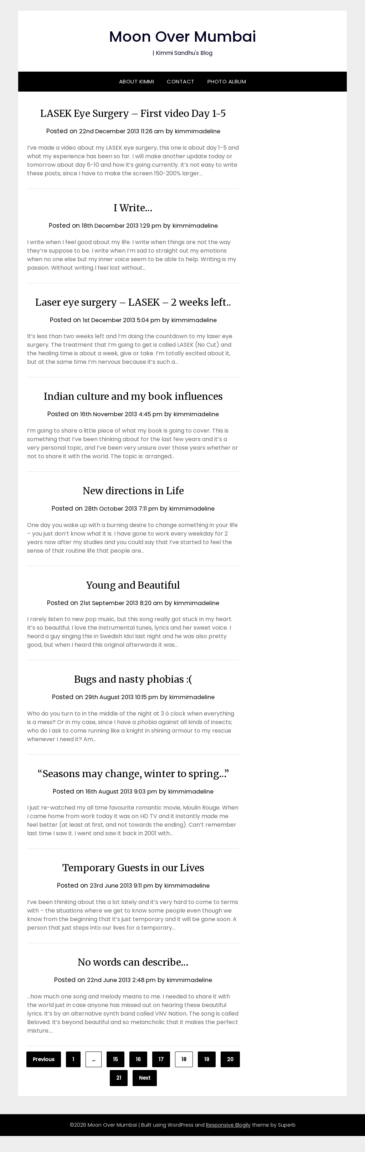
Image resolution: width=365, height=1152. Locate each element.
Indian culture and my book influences (133, 412)
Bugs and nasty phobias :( (133, 695)
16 (138, 1075)
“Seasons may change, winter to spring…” (133, 789)
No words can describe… (133, 978)
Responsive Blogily (228, 1141)
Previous (44, 1075)
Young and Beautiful (133, 601)
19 (206, 1075)
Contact (181, 81)
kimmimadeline (200, 131)
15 (115, 1075)
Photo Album (226, 81)
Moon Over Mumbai (183, 36)
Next (144, 1093)
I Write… (133, 207)
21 (118, 1093)
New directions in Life (133, 506)
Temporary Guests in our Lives (133, 883)
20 (230, 1075)
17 (161, 1075)
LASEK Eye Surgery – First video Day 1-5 (133, 113)
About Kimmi (136, 81)
